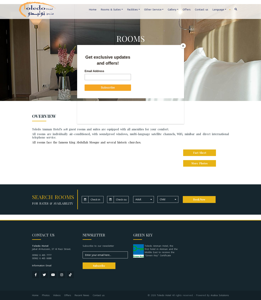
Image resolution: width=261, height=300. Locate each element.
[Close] (183, 46)
